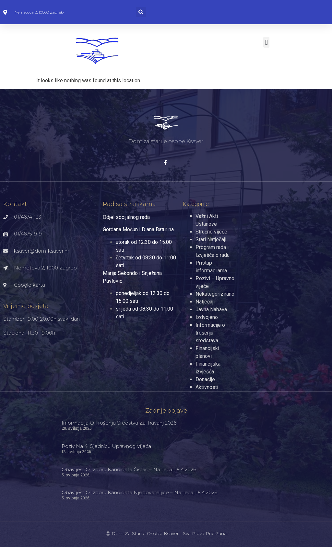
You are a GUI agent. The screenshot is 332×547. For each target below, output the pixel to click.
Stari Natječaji (211, 239)
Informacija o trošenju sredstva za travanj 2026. (119, 423)
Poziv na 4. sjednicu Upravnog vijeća (106, 446)
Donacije (205, 379)
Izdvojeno (207, 317)
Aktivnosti (207, 387)
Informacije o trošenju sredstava (210, 333)
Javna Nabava (211, 309)
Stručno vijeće (211, 232)
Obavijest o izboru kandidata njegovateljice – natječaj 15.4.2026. (140, 492)
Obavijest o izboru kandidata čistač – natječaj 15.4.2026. (129, 469)
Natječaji (205, 302)
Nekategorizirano (215, 294)
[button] (141, 12)
